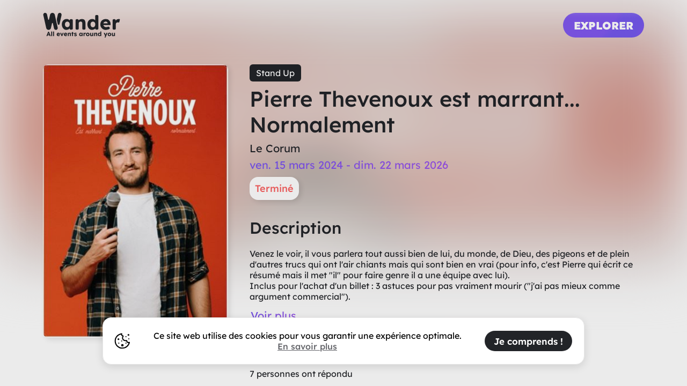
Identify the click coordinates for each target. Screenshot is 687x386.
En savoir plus (307, 346)
